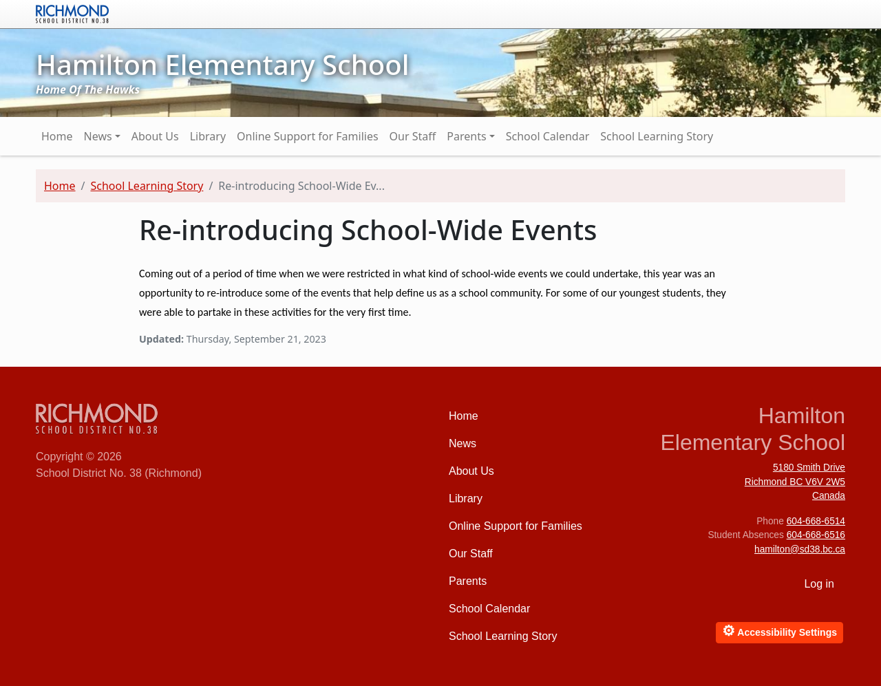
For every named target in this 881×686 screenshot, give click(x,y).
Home (57, 136)
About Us (155, 136)
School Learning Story (656, 136)
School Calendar (548, 136)
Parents (466, 136)
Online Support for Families (308, 136)
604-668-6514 (816, 521)
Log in (819, 584)
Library (208, 136)
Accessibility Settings (779, 631)
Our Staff (413, 136)
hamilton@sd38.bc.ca (799, 549)
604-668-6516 (816, 535)
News (98, 136)
